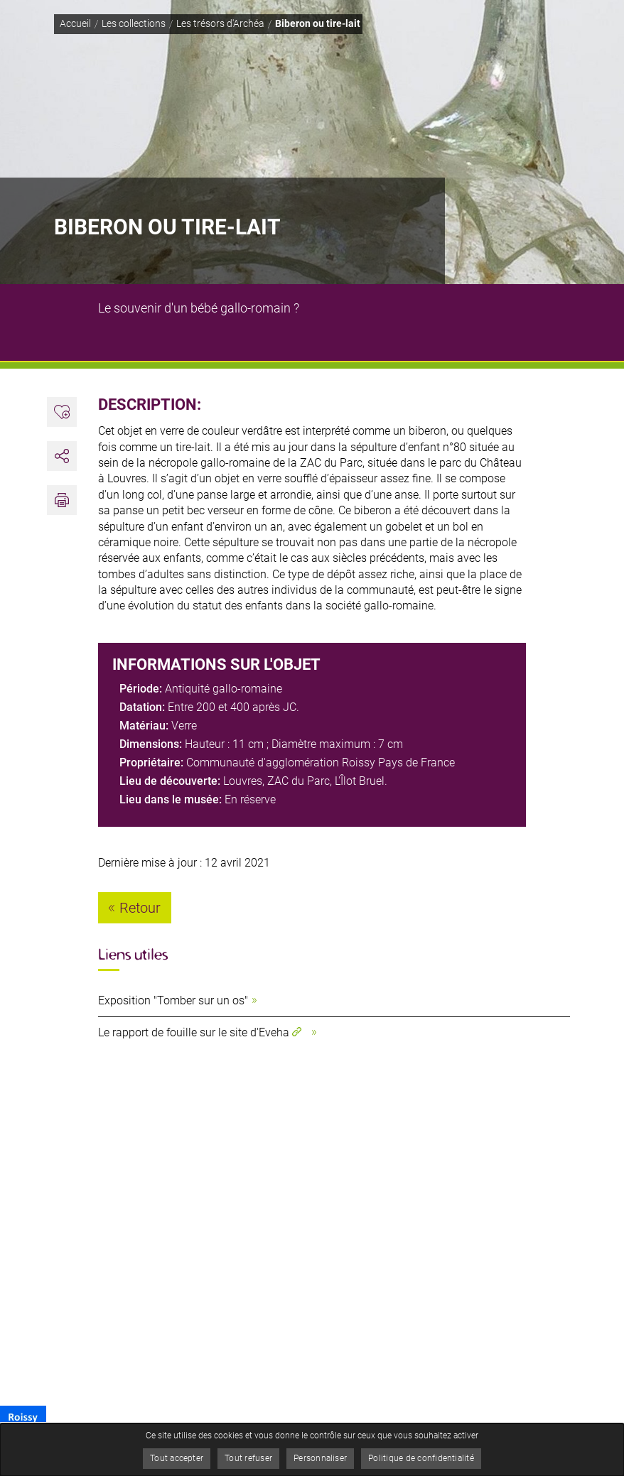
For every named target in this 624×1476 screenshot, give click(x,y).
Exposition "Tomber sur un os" (173, 1000)
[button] (62, 500)
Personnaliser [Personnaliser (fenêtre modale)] (320, 1458)
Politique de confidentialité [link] (421, 1458)
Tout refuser (248, 1458)
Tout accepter (176, 1458)
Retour (140, 907)
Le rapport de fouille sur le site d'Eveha (193, 1032)
